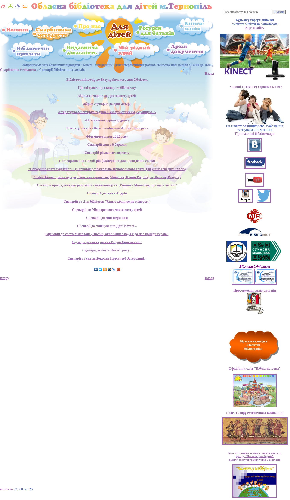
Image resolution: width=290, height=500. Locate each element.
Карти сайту (254, 28)
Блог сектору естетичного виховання (254, 413)
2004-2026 (25, 489)
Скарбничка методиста (18, 69)
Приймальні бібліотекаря (255, 133)
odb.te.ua (6, 489)
